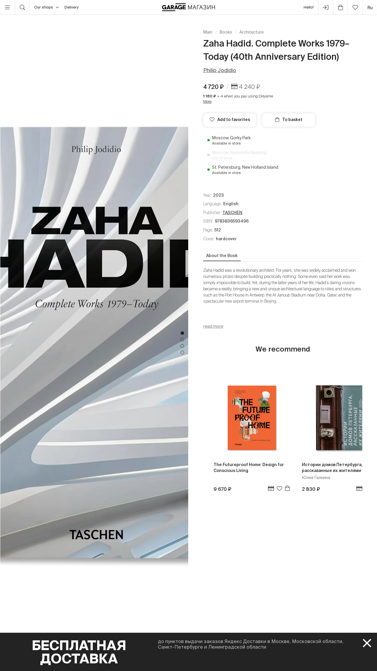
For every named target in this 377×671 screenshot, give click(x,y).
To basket (288, 119)
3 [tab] (182, 346)
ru (370, 7)
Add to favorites (230, 119)
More (207, 101)
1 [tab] (182, 333)
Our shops (46, 7)
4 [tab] (182, 352)
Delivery (72, 7)
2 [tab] (182, 340)
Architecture (251, 32)
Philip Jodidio (219, 70)
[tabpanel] (94, 343)
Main (207, 32)
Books (226, 32)
